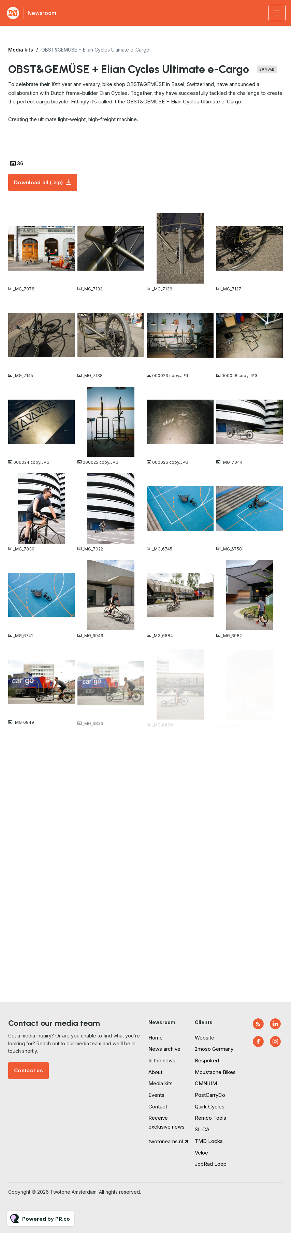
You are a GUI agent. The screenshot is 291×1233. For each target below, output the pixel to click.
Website (204, 1037)
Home (155, 1037)
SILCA (202, 1129)
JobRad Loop (211, 1164)
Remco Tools (210, 1118)
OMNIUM (206, 1083)
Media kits (20, 50)
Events (156, 1095)
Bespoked (207, 1060)
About (155, 1072)
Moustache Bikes (215, 1072)
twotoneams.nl (165, 1141)
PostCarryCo (210, 1095)
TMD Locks (209, 1141)
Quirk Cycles (209, 1106)
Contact (157, 1106)
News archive (164, 1049)
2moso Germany (214, 1049)
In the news (161, 1060)
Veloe (201, 1152)
